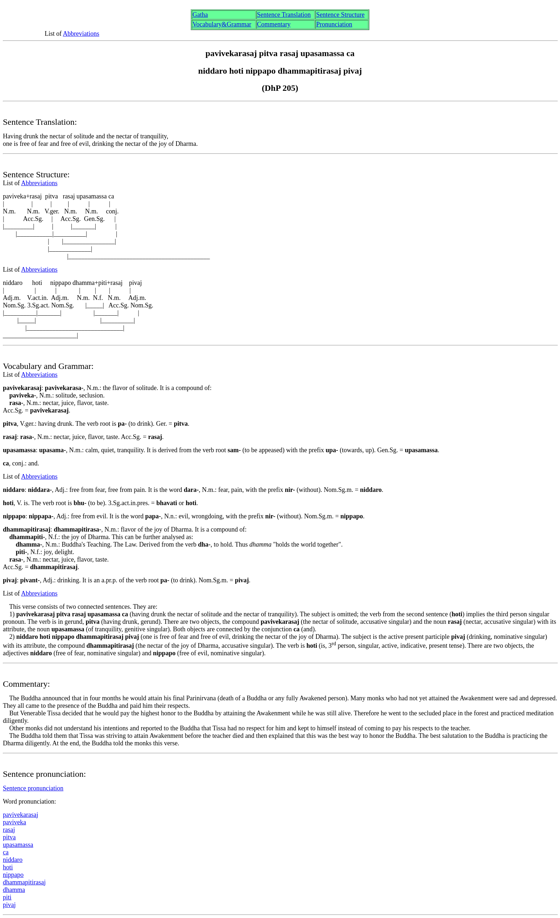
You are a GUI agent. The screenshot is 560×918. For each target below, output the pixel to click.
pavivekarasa (20, 814)
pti (7, 897)
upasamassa (18, 844)
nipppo (13, 874)
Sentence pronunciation (33, 788)
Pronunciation (334, 24)
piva (9, 904)
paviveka (14, 822)
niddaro (12, 859)
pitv (9, 837)
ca (6, 852)
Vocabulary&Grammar (221, 24)
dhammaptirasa (24, 882)
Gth (200, 14)
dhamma (14, 889)
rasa (9, 829)
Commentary (274, 24)
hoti (8, 867)
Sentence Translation (284, 14)
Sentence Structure (340, 14)
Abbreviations (81, 33)
